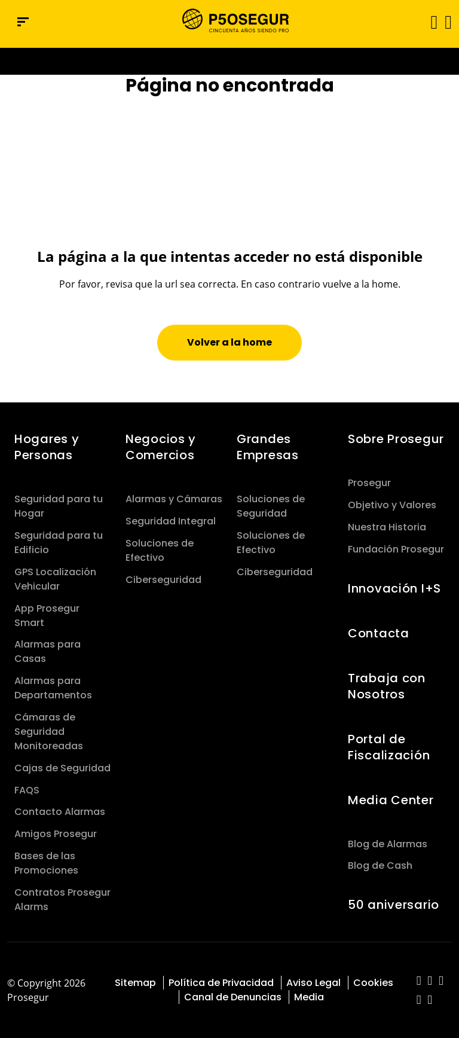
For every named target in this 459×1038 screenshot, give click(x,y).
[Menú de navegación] (23, 22)
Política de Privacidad (221, 983)
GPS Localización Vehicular (55, 579)
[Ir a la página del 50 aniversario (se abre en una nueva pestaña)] (229, 61)
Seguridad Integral (171, 521)
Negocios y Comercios (161, 447)
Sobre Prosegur (396, 439)
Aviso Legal (313, 983)
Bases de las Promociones (46, 863)
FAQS (26, 790)
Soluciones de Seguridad (271, 506)
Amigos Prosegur (55, 834)
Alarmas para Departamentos (53, 688)
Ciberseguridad (163, 580)
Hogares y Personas (46, 447)
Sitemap (135, 983)
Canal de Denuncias (232, 997)
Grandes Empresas (268, 447)
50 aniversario (393, 904)
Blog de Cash (380, 865)
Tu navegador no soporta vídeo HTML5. (229, 61)
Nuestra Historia (387, 527)
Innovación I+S (394, 588)
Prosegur (369, 483)
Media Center (391, 800)
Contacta (378, 633)
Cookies (373, 983)
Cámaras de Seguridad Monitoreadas (48, 731)
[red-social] (419, 981)
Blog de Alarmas (387, 844)
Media (309, 997)
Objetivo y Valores (392, 505)
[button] (447, 21)
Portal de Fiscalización (389, 747)
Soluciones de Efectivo (160, 550)
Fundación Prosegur (396, 549)
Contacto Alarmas (59, 812)
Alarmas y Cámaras (174, 499)
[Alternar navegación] (430, 22)
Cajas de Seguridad (62, 768)
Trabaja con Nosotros (387, 686)
